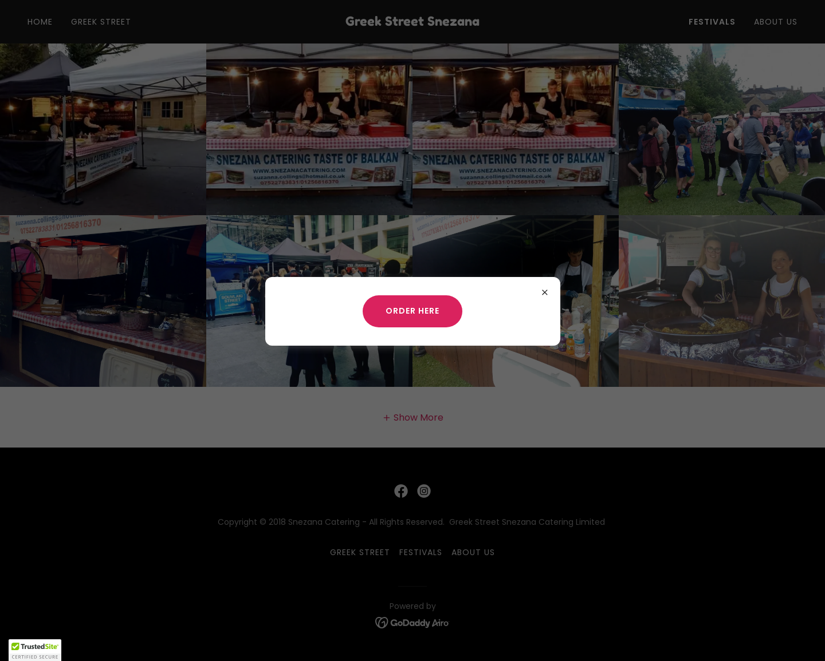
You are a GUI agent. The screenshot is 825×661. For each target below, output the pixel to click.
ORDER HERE (412, 310)
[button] (35, 650)
